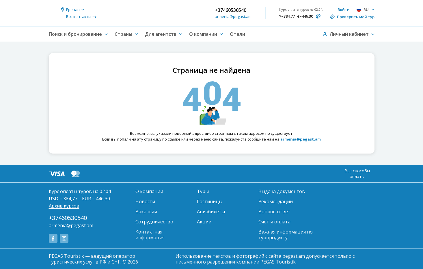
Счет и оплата (274, 221)
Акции (204, 221)
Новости (145, 201)
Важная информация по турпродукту (285, 235)
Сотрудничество (154, 221)
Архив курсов (64, 206)
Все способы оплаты (357, 173)
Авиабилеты (211, 211)
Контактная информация (150, 235)
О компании (149, 191)
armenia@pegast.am (233, 16)
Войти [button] (344, 9)
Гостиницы (209, 201)
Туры (203, 191)
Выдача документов (281, 191)
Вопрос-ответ (274, 211)
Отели (237, 34)
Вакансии (146, 211)
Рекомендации (275, 201)
